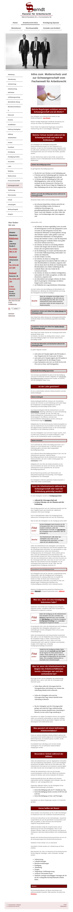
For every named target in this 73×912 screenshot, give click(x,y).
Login (65, 904)
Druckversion (11, 904)
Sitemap (18, 904)
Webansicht (63, 906)
